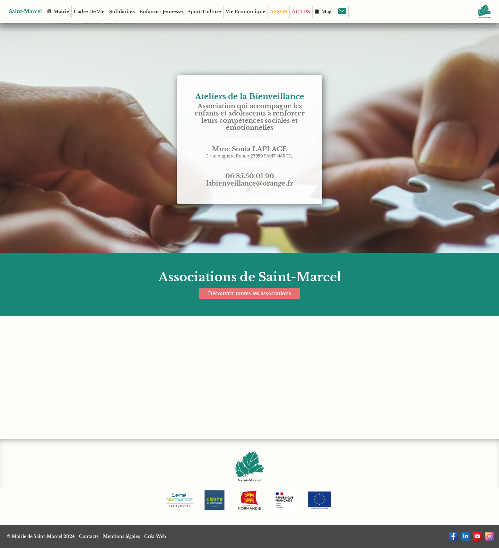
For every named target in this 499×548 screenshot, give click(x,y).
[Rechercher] (351, 11)
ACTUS (301, 11)
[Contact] (342, 11)
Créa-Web (155, 536)
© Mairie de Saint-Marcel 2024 (41, 536)
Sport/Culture (204, 11)
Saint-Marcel (25, 11)
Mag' (327, 11)
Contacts (89, 536)
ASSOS (278, 11)
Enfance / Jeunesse (161, 11)
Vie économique (245, 11)
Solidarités (122, 11)
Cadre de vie (89, 11)
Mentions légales (121, 536)
